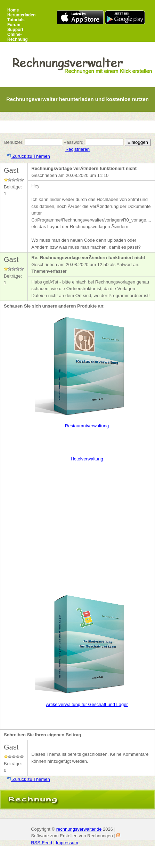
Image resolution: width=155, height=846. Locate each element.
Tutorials (16, 19)
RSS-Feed (41, 842)
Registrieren (77, 149)
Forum (13, 24)
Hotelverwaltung (87, 458)
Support (15, 29)
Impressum (67, 842)
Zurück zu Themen (28, 156)
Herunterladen (21, 15)
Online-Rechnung (17, 37)
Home (13, 10)
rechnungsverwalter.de (79, 829)
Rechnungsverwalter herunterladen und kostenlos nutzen (77, 99)
